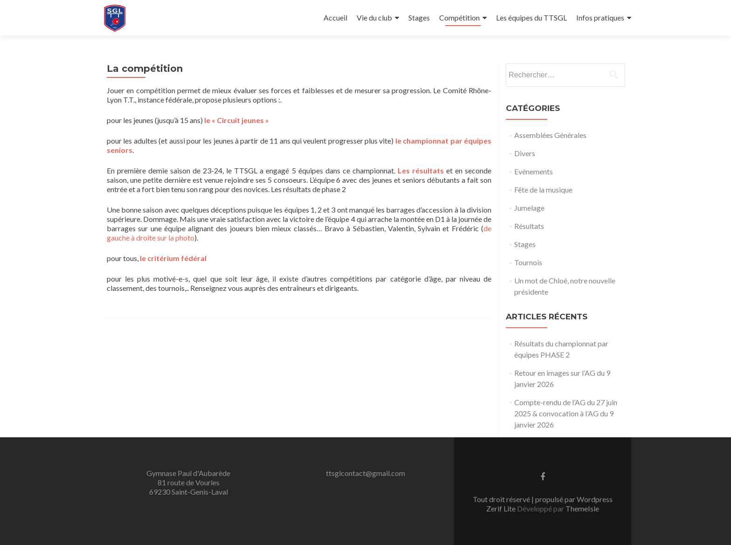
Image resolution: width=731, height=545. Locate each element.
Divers (524, 153)
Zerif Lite (501, 508)
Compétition (459, 17)
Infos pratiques (600, 17)
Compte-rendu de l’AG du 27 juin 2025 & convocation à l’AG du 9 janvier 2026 (565, 413)
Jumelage (529, 207)
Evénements (533, 171)
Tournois (528, 262)
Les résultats (421, 170)
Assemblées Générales (550, 135)
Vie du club (374, 17)
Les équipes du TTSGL (531, 17)
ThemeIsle (582, 508)
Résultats (529, 225)
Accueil (335, 17)
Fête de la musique (543, 189)
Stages (419, 17)
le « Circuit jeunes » (236, 120)
